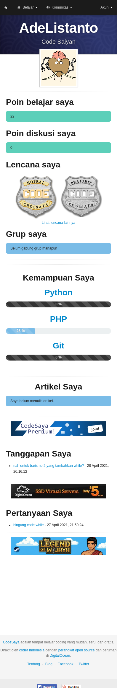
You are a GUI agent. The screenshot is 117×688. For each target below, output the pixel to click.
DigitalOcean (60, 655)
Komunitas (59, 7)
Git (58, 345)
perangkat (66, 650)
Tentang (33, 664)
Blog (48, 664)
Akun (106, 7)
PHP (58, 319)
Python (58, 292)
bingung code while (28, 525)
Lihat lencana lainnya (58, 223)
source (89, 650)
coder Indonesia (31, 650)
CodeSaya (11, 642)
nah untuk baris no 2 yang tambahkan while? (49, 466)
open (79, 650)
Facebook (65, 664)
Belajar (27, 7)
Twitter (84, 664)
